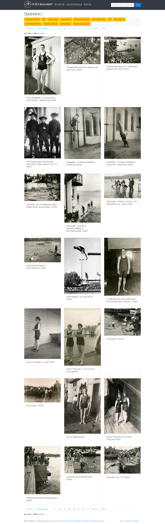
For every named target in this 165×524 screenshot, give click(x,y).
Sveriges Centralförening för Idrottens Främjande (80, 521)
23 (83, 28)
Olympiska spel (98, 19)
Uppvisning (65, 24)
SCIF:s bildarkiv (38, 4)
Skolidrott (119, 19)
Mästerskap (74, 4)
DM (43, 19)
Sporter (59, 4)
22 (79, 28)
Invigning (53, 19)
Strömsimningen (33, 24)
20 (69, 28)
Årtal (87, 4)
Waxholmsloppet (81, 24)
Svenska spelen (50, 24)
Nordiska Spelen (81, 19)
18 (60, 28)
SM (110, 19)
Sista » (104, 28)
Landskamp (66, 19)
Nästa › (95, 28)
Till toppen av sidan (129, 521)
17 (56, 28)
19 (65, 28)
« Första (29, 28)
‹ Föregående (42, 28)
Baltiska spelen (32, 19)
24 (88, 28)
